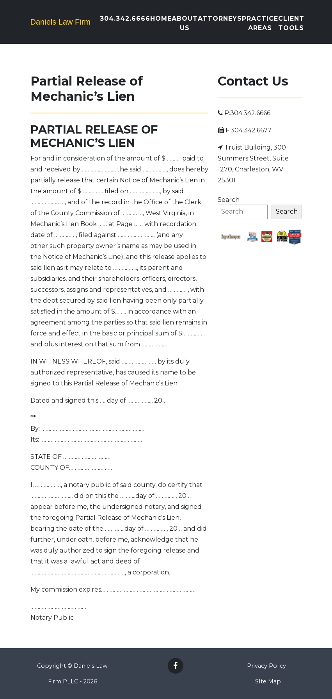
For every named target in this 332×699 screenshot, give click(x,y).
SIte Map (268, 681)
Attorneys (220, 18)
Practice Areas (260, 23)
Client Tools (291, 23)
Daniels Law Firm (60, 22)
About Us (185, 23)
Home (161, 18)
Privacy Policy (266, 665)
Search (229, 199)
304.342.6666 (125, 18)
